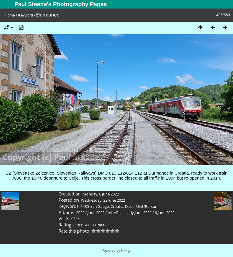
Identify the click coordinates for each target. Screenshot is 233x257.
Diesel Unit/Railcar (141, 206)
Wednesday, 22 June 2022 (103, 200)
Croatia (117, 206)
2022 (80, 212)
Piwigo (126, 250)
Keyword (25, 15)
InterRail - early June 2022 (130, 212)
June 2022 (96, 212)
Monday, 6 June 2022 (101, 194)
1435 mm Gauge (95, 206)
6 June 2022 (164, 212)
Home (10, 15)
